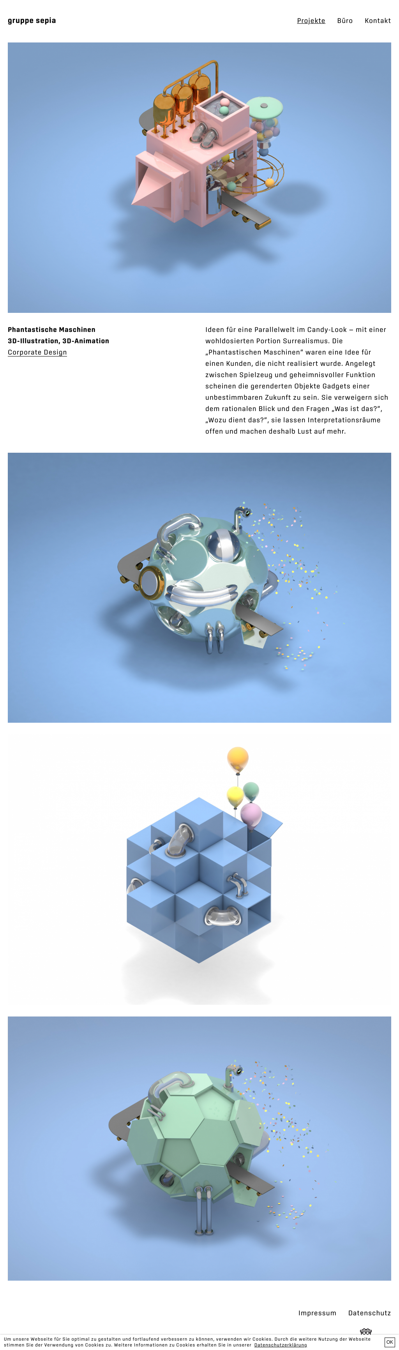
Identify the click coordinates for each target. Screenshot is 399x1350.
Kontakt (378, 21)
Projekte (311, 21)
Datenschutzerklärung (280, 1345)
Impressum (317, 1313)
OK (390, 1342)
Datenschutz (369, 1313)
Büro (345, 21)
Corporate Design (37, 352)
